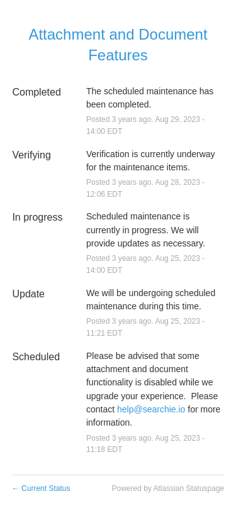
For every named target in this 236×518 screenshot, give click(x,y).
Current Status (41, 488)
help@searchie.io (151, 409)
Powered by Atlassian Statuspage (167, 488)
